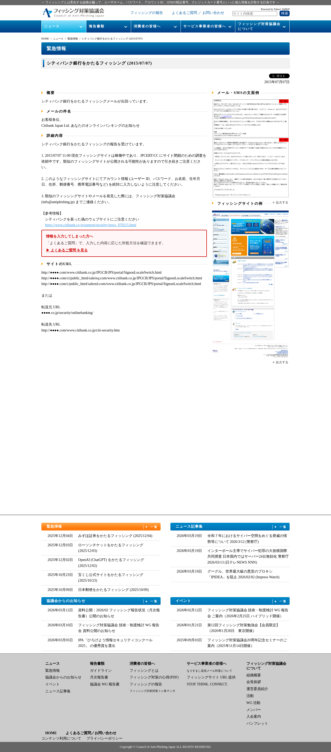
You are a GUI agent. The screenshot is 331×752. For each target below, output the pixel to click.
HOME (45, 38)
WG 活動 (253, 703)
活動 (250, 696)
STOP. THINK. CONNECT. (207, 684)
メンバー (253, 710)
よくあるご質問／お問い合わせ (91, 733)
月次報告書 (99, 677)
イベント (231, 601)
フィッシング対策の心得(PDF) (154, 677)
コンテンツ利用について (61, 738)
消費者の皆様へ (147, 26)
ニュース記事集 (231, 527)
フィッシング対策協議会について (259, 26)
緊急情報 (72, 38)
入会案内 (253, 716)
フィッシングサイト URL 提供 (211, 677)
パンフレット (257, 723)
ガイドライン (101, 670)
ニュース (52, 26)
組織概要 (253, 675)
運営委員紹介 (257, 689)
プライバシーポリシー (104, 738)
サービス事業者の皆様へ (204, 26)
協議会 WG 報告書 (104, 684)
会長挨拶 (253, 682)
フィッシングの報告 (146, 13)
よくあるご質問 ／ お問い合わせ (198, 13)
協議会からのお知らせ (102, 601)
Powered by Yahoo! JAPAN (275, 9)
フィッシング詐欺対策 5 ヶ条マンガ (152, 690)
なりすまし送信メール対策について (209, 670)
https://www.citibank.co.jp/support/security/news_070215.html (90, 225)
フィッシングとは (144, 670)
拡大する (281, 202)
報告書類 (96, 26)
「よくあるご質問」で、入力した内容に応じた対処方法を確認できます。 (124, 243)
